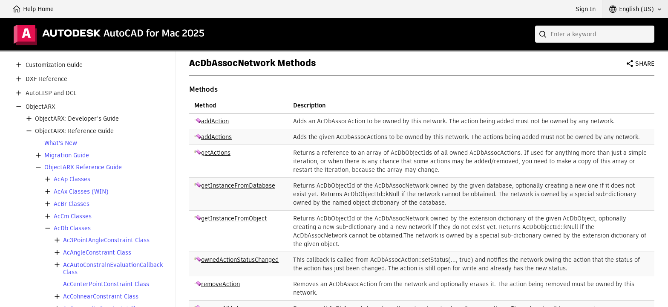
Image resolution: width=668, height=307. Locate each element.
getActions (215, 152)
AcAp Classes (72, 179)
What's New (60, 143)
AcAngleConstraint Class (97, 252)
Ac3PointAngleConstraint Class (106, 240)
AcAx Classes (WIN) (81, 191)
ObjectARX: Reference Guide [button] (74, 131)
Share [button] (644, 63)
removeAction (220, 284)
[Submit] (543, 34)
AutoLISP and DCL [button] (51, 93)
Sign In (586, 9)
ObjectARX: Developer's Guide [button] (77, 118)
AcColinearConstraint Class (100, 296)
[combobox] (594, 34)
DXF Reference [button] (46, 79)
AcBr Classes (71, 204)
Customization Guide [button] (54, 65)
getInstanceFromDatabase (238, 185)
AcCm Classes (73, 216)
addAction (215, 121)
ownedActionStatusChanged (240, 259)
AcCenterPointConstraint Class (106, 284)
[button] (635, 9)
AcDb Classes (72, 228)
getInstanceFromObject (234, 218)
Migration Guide (66, 155)
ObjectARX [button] (40, 106)
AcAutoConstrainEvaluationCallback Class (113, 268)
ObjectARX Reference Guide (83, 167)
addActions (216, 137)
